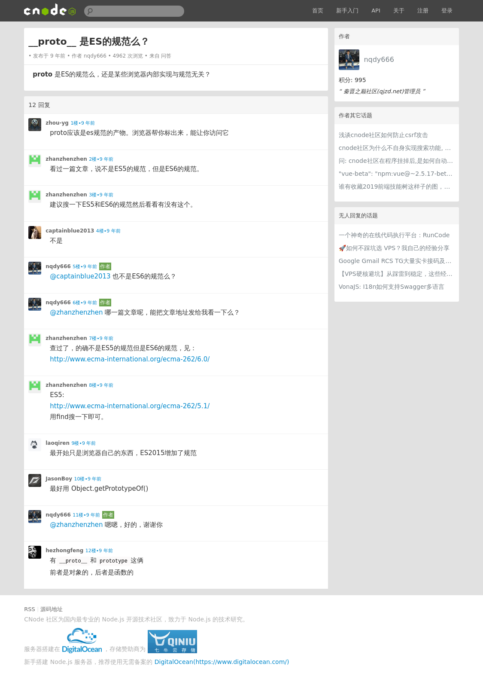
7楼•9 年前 (101, 338)
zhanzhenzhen (66, 159)
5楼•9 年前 (85, 266)
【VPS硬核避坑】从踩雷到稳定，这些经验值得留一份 (397, 273)
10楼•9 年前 (87, 479)
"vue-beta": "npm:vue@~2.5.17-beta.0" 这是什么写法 (397, 173)
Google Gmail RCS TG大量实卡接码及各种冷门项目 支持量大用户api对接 (397, 260)
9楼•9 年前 (83, 443)
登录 (447, 10)
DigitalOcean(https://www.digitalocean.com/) (222, 661)
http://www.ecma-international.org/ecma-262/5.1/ (130, 406)
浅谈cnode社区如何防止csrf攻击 (383, 135)
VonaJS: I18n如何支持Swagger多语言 (392, 286)
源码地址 (51, 609)
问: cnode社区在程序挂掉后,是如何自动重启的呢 (397, 160)
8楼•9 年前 (101, 385)
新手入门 (347, 10)
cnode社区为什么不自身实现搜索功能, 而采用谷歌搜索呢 (397, 147)
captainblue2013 (70, 231)
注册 (422, 10)
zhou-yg (57, 123)
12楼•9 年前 (99, 551)
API (375, 10)
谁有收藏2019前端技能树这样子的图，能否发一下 (397, 186)
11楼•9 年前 (86, 515)
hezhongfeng (64, 550)
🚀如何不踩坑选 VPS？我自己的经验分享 (394, 248)
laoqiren (58, 443)
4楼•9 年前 (108, 231)
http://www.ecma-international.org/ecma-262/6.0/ (130, 359)
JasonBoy (59, 479)
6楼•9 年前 (85, 303)
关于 (398, 10)
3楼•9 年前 (101, 195)
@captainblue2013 (80, 276)
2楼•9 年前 (101, 159)
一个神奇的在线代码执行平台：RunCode (394, 235)
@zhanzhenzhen (76, 312)
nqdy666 (379, 59)
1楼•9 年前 (82, 123)
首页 (317, 10)
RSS (29, 609)
